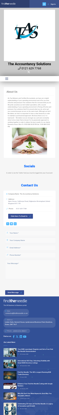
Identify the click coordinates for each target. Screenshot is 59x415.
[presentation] (20, 284)
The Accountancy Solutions (29, 64)
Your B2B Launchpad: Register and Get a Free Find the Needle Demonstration (35, 350)
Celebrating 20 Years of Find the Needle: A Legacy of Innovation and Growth (35, 405)
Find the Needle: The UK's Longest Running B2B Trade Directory (34, 373)
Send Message (15, 293)
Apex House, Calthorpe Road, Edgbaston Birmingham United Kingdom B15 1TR (29, 202)
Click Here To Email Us (21, 216)
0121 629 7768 (29, 68)
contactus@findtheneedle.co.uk (16, 313)
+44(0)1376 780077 (20, 331)
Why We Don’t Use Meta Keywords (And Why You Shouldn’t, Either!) (35, 395)
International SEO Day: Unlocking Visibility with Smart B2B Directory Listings (34, 362)
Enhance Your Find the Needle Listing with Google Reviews (35, 385)
